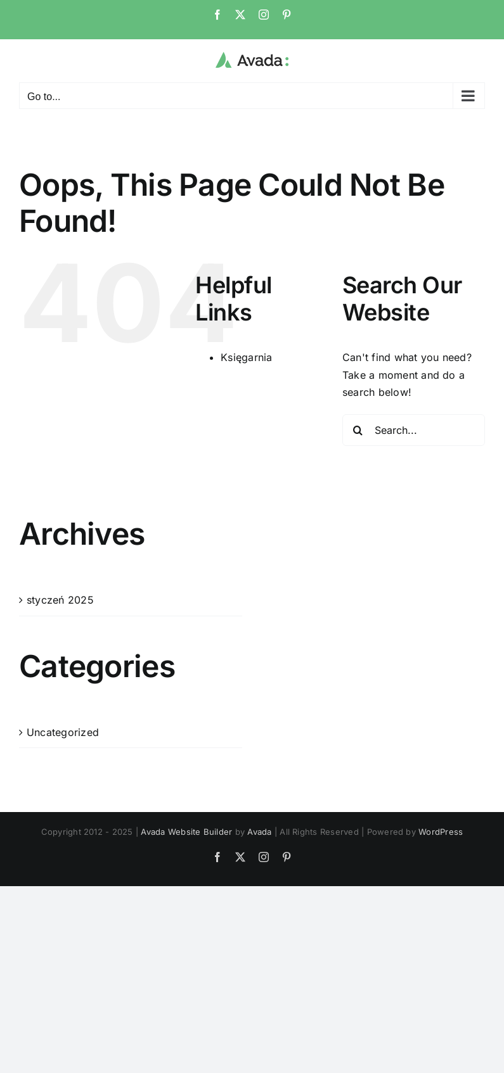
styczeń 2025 (60, 600)
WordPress (440, 832)
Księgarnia (246, 357)
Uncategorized (63, 732)
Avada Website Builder (186, 832)
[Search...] (413, 430)
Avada (259, 832)
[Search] (358, 430)
